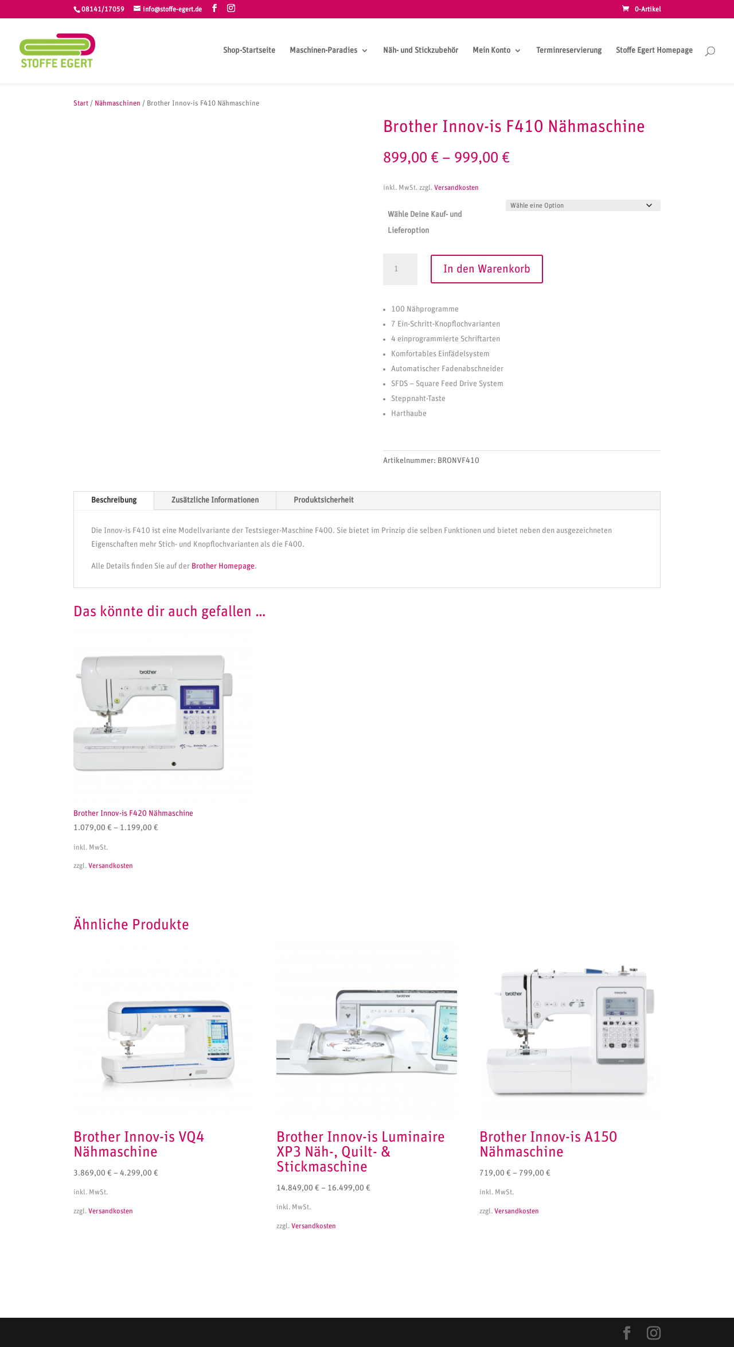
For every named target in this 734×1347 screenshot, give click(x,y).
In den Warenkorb (486, 269)
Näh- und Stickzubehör (420, 50)
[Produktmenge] (400, 270)
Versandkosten (456, 188)
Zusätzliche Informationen (215, 500)
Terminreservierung (569, 50)
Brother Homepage (223, 566)
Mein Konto (491, 50)
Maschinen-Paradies (323, 50)
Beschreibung (113, 500)
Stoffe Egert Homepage (654, 50)
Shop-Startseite (249, 50)
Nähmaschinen (117, 103)
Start (80, 103)
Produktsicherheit (324, 500)
